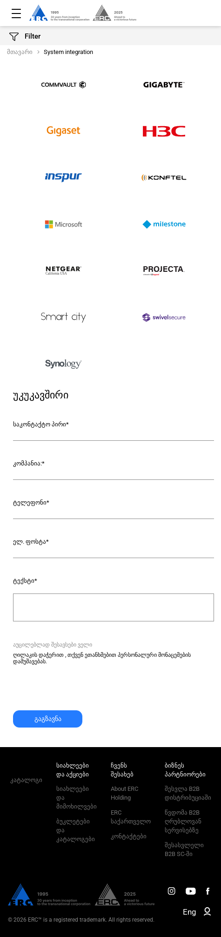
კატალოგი (26, 779)
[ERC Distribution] (81, 903)
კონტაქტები (129, 836)
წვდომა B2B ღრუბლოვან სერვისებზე (183, 821)
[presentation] (83, 692)
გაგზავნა (47, 718)
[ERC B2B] (207, 913)
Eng (189, 912)
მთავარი (20, 51)
